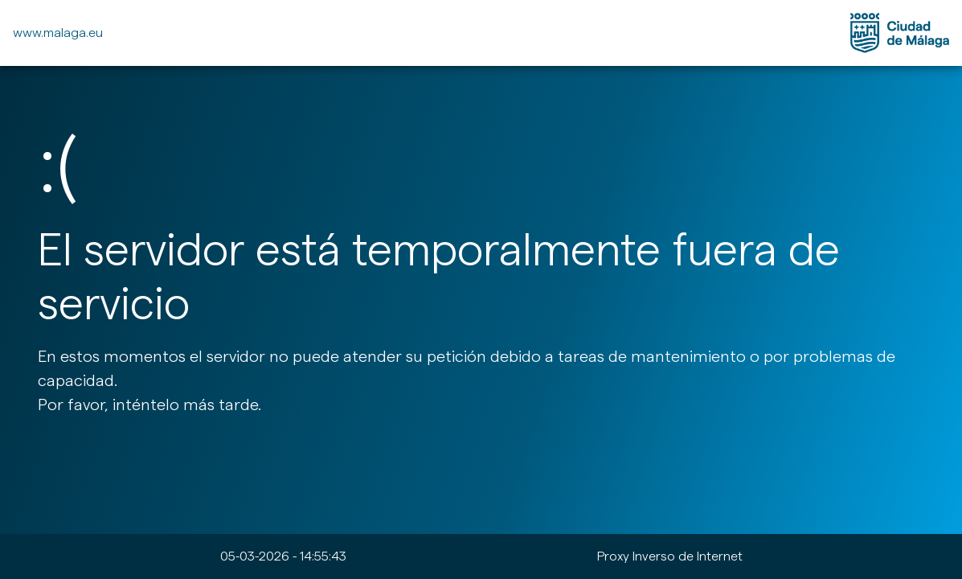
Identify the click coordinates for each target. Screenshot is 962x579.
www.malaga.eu (58, 32)
